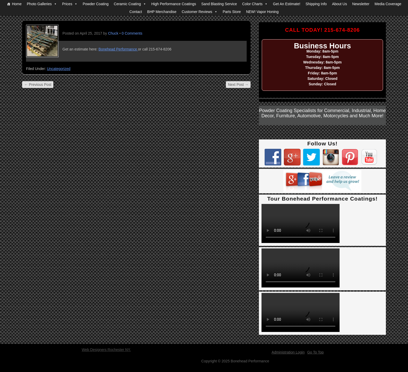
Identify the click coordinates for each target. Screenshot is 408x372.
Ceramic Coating (127, 4)
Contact (135, 12)
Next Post (238, 84)
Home (17, 4)
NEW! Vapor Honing (262, 12)
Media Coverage (388, 4)
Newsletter (360, 4)
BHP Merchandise (162, 12)
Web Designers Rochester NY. (106, 350)
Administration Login (288, 352)
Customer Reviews (197, 12)
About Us (339, 4)
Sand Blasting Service (219, 4)
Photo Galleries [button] (39, 4)
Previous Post (37, 84)
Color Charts (252, 4)
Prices (67, 4)
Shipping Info (316, 4)
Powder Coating (96, 4)
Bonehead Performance (118, 49)
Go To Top (315, 352)
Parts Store (232, 12)
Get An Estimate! (286, 4)
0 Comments (132, 33)
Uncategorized (58, 69)
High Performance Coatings (173, 4)
